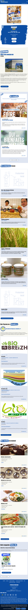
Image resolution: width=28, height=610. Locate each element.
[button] (1, 15)
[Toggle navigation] (27, 1)
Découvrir (24, 195)
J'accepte (23, 608)
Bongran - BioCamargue (5, 248)
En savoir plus (24, 366)
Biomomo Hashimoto (5, 219)
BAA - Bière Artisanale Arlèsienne (7, 190)
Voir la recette (24, 488)
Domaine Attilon (4, 309)
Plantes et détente (5, 147)
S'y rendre (14, 38)
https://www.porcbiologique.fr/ (5, 426)
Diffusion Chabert (4, 279)
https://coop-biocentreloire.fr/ (5, 394)
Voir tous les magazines (5, 576)
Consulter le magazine (6, 572)
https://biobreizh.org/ (4, 361)
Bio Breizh (3, 356)
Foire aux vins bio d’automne (7, 120)
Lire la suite (24, 155)
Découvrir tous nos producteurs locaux (7, 318)
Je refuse (18, 608)
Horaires (14, 41)
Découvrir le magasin (5, 86)
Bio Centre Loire (4, 388)
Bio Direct (3, 421)
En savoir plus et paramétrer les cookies (8, 608)
